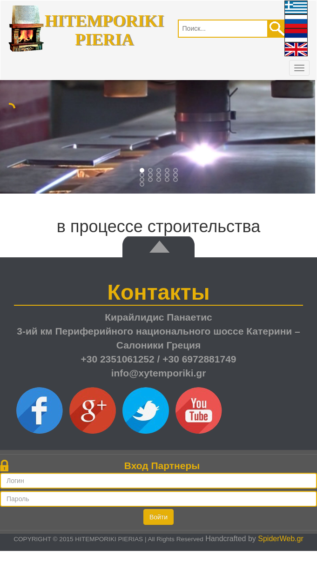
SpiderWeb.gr (281, 539)
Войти (158, 517)
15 (143, 185)
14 (176, 180)
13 (168, 180)
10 (143, 180)
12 (159, 180)
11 (151, 180)
